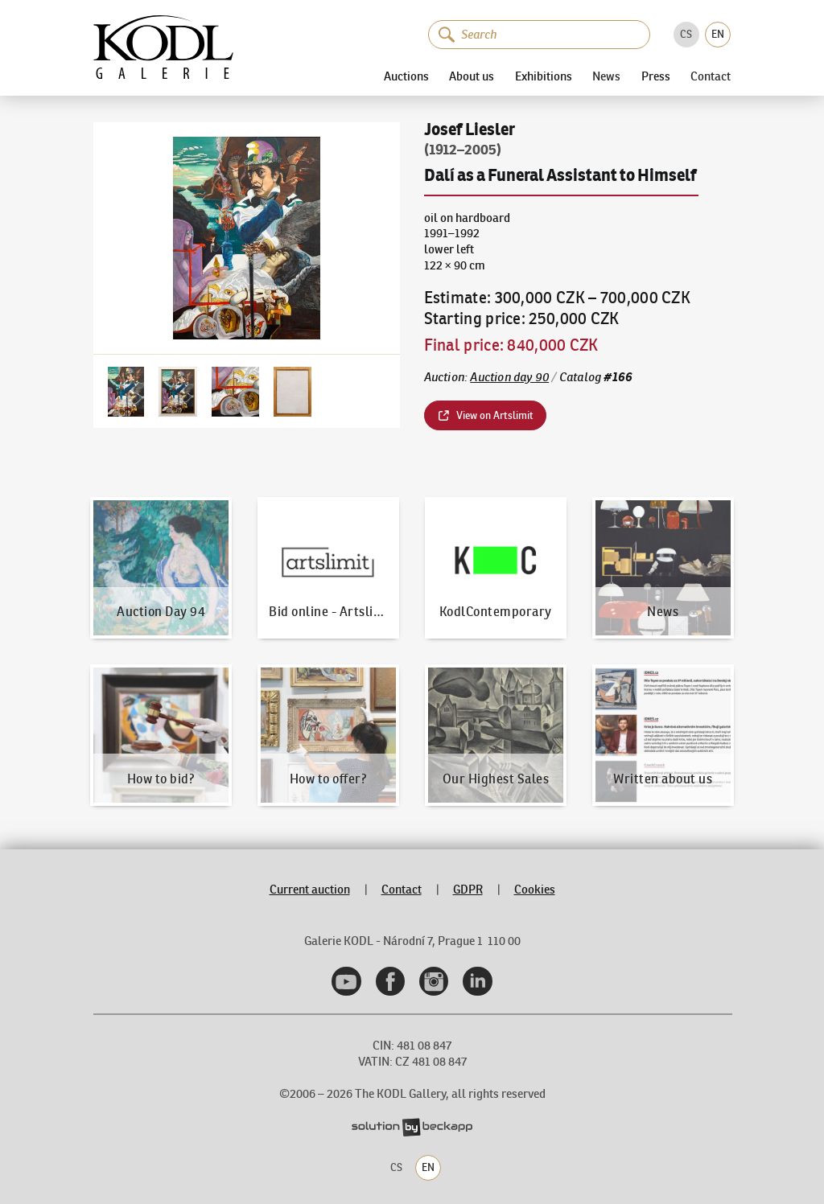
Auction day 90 (509, 377)
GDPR (468, 889)
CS (686, 34)
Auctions (406, 76)
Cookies (534, 889)
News (606, 76)
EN (717, 34)
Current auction (310, 889)
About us (471, 76)
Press (655, 76)
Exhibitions (543, 76)
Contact (710, 76)
